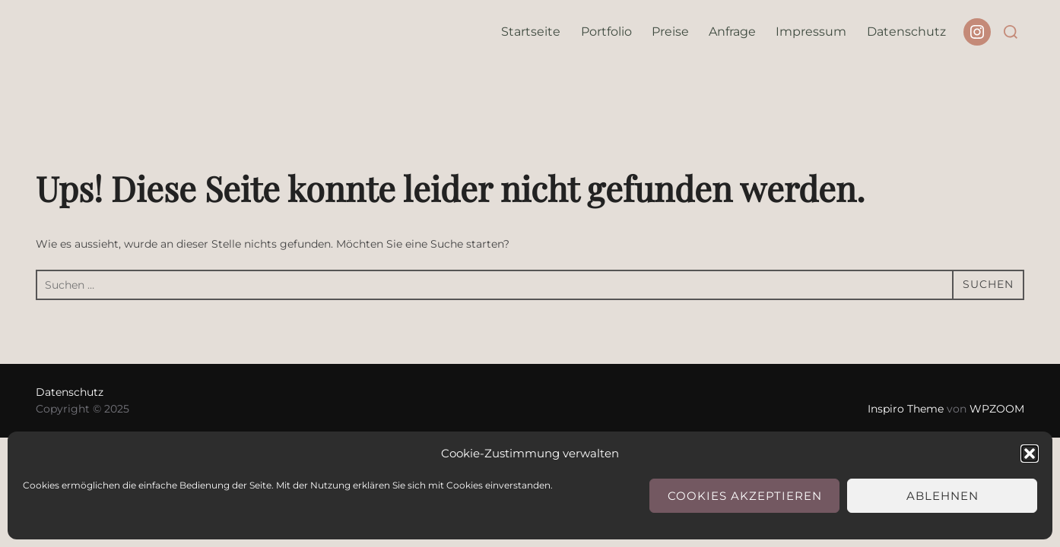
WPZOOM (997, 409)
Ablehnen (942, 496)
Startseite (530, 31)
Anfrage (732, 31)
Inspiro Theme (906, 409)
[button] (1029, 453)
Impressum (811, 31)
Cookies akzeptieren (745, 496)
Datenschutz (906, 31)
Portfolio (606, 31)
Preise (670, 31)
